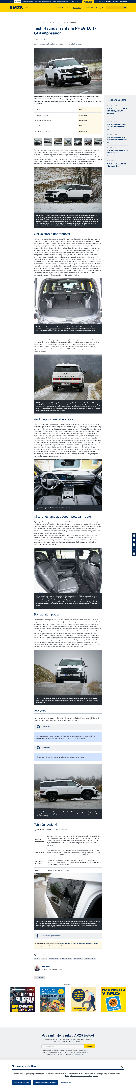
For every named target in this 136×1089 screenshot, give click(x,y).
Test (52, 23)
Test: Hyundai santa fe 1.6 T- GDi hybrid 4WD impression (117, 138)
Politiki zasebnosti (79, 1054)
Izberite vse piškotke (21, 1082)
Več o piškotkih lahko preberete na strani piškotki (81, 1076)
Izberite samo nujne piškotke (45, 1082)
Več (108, 116)
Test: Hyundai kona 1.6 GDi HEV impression (116, 165)
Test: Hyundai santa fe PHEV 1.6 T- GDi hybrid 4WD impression (117, 111)
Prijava (89, 1046)
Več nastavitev (66, 1082)
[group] (38, 142)
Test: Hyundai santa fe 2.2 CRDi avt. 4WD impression (116, 125)
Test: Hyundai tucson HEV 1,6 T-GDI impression (117, 152)
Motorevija (37, 23)
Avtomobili (45, 23)
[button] (125, 7)
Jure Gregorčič (47, 966)
